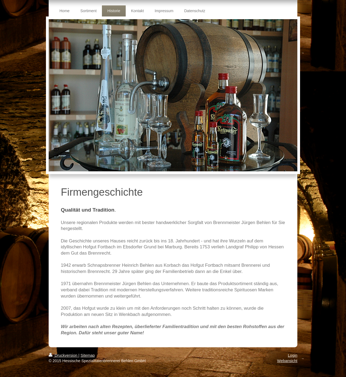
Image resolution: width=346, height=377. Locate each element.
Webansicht (287, 361)
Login (292, 355)
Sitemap (88, 355)
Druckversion (63, 355)
